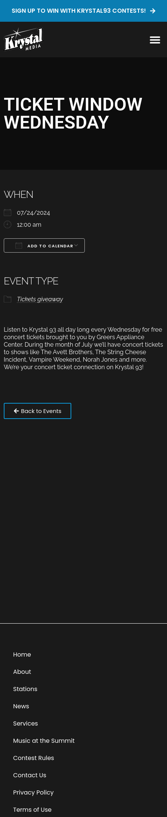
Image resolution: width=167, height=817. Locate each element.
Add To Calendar (44, 245)
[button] (154, 39)
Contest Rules (33, 758)
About (22, 671)
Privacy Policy (33, 792)
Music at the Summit (44, 740)
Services (25, 723)
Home (22, 654)
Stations (25, 689)
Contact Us (29, 775)
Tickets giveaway (40, 299)
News (21, 706)
